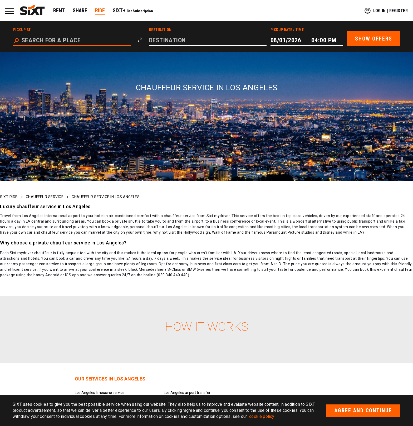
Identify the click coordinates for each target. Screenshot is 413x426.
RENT (59, 10)
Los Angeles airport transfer (187, 392)
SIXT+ (133, 10)
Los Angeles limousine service (100, 392)
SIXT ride (9, 197)
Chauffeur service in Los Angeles (106, 197)
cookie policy (261, 416)
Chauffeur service (45, 197)
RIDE (100, 10)
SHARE (80, 10)
